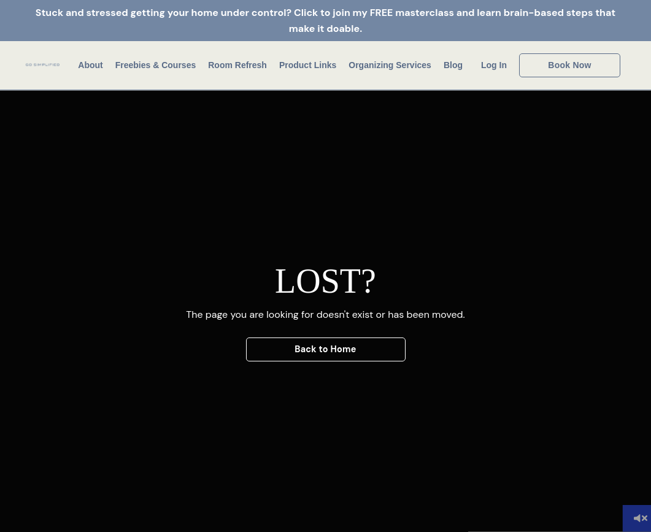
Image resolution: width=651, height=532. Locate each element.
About (90, 65)
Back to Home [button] (325, 349)
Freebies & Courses (155, 65)
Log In (494, 65)
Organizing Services (390, 65)
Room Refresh (237, 65)
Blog (453, 65)
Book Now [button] (569, 65)
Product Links (307, 65)
